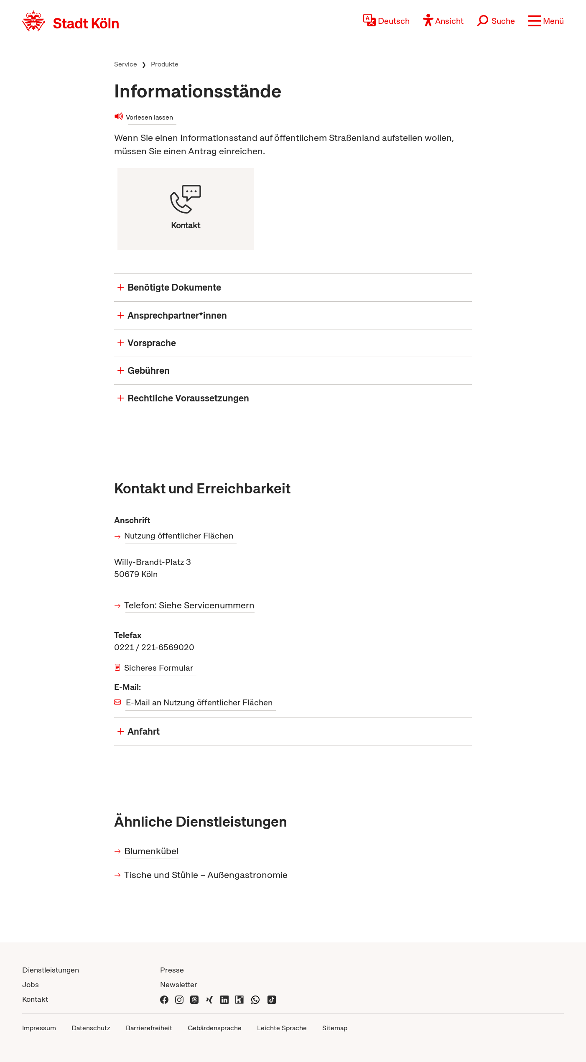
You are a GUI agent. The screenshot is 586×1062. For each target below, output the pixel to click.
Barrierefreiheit (149, 1028)
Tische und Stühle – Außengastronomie (206, 875)
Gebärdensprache (215, 1028)
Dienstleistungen (50, 970)
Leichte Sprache (282, 1028)
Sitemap (334, 1028)
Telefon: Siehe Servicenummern (190, 605)
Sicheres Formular (159, 667)
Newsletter (178, 984)
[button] (546, 20)
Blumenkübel (151, 851)
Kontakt (35, 999)
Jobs (30, 984)
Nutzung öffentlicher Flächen (179, 535)
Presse (172, 970)
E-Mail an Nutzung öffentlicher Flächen (199, 702)
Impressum (39, 1028)
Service (125, 64)
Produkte (164, 64)
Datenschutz (90, 1028)
